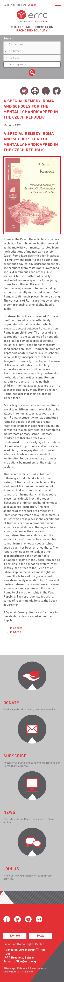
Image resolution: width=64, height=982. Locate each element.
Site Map (9, 968)
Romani (21, 5)
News (9, 813)
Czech (17, 632)
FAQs (40, 935)
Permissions (38, 968)
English (32, 5)
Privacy (22, 968)
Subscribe (9, 5)
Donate (15, 935)
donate (11, 703)
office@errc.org (25, 961)
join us (11, 869)
